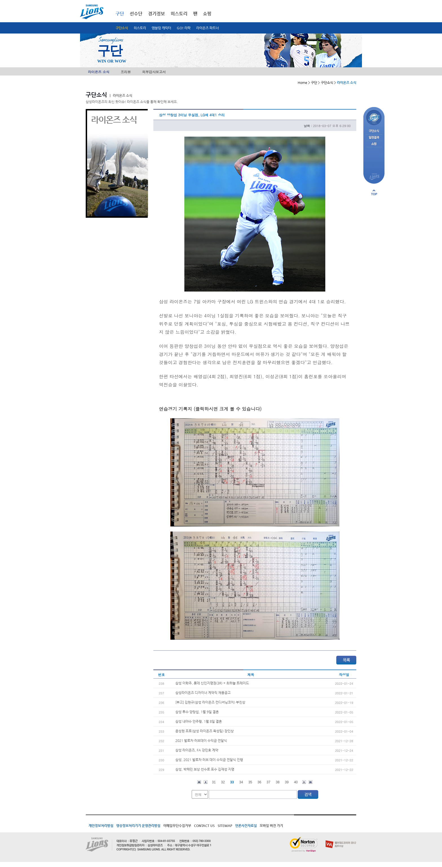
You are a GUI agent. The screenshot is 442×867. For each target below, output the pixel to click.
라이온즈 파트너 (207, 28)
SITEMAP (225, 826)
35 (250, 782)
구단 (120, 13)
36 (259, 782)
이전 (205, 782)
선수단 (136, 13)
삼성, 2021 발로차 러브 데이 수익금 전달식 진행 (209, 760)
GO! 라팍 (184, 28)
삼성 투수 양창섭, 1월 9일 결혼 (197, 712)
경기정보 (156, 13)
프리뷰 (126, 71)
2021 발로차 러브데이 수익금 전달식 (201, 740)
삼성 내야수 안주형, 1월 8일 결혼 (198, 721)
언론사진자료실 (246, 826)
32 (223, 782)
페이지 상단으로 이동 (374, 192)
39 (287, 782)
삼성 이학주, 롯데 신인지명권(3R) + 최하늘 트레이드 (212, 683)
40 (296, 782)
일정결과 (373, 137)
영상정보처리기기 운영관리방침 (138, 826)
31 (214, 782)
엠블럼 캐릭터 (161, 28)
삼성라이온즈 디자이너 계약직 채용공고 (203, 693)
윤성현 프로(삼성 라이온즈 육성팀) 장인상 (204, 731)
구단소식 (122, 28)
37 (268, 782)
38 (277, 782)
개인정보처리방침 (101, 826)
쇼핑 (207, 13)
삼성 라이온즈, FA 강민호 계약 (196, 750)
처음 (199, 782)
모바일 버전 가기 (271, 826)
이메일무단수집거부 (177, 826)
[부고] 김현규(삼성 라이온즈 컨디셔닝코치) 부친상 (210, 702)
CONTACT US (204, 826)
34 (241, 782)
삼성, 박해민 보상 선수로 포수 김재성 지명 (204, 769)
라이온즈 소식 (98, 71)
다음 (304, 782)
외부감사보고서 (154, 71)
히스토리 (140, 28)
